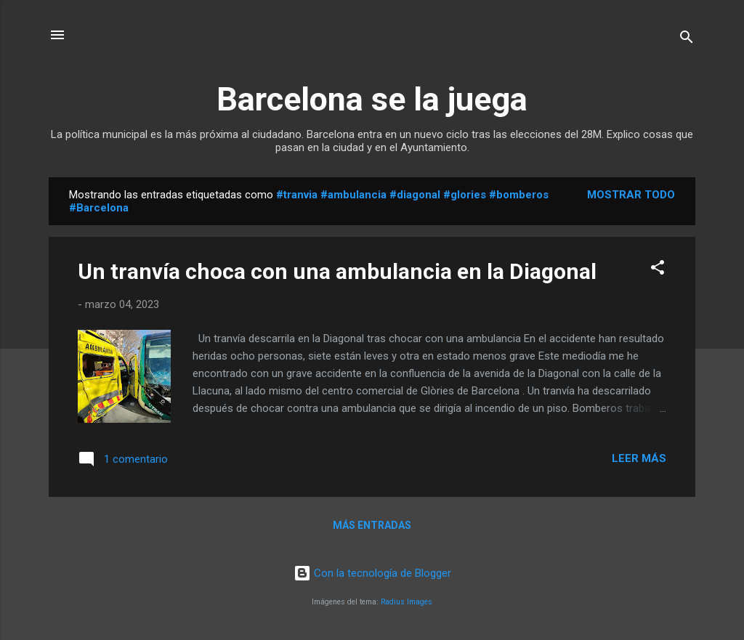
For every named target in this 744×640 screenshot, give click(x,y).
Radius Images (406, 602)
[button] (657, 270)
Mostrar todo (631, 194)
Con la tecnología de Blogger (372, 573)
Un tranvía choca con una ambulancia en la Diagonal (337, 271)
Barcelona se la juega (372, 99)
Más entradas (372, 525)
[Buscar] (686, 39)
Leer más (639, 458)
